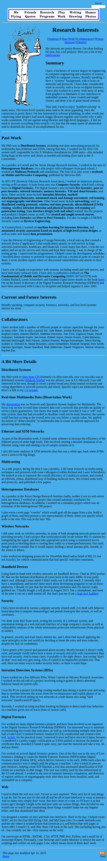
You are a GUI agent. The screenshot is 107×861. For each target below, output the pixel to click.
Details (81, 42)
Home (5, 856)
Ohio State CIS (31, 376)
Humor (90, 12)
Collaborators (85, 38)
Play (61, 12)
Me (16, 12)
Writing (75, 12)
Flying (16, 16)
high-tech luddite (87, 593)
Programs (47, 16)
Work (62, 16)
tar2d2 (11, 737)
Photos (90, 16)
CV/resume (31, 390)
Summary (54, 38)
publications (53, 55)
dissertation (13, 404)
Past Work (69, 38)
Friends (30, 12)
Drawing (75, 16)
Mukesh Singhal (35, 380)
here (101, 279)
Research (47, 12)
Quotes (30, 16)
